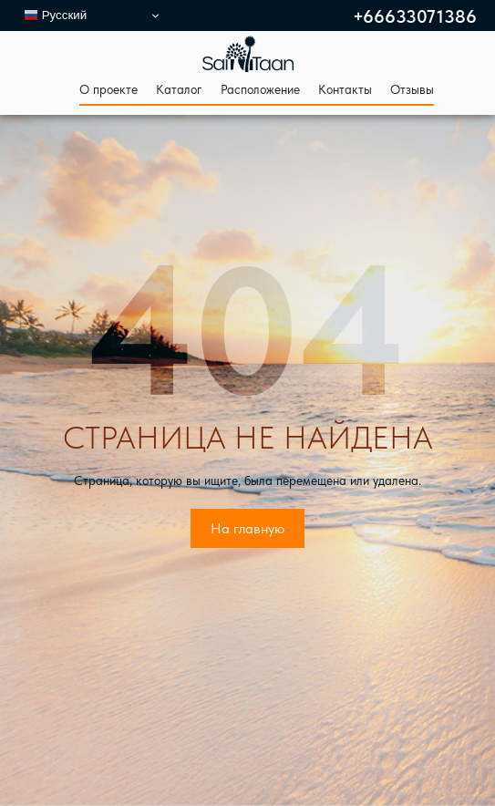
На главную (247, 528)
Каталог (179, 89)
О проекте (108, 89)
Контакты (345, 89)
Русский (55, 15)
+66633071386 (415, 17)
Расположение (260, 89)
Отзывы (412, 89)
